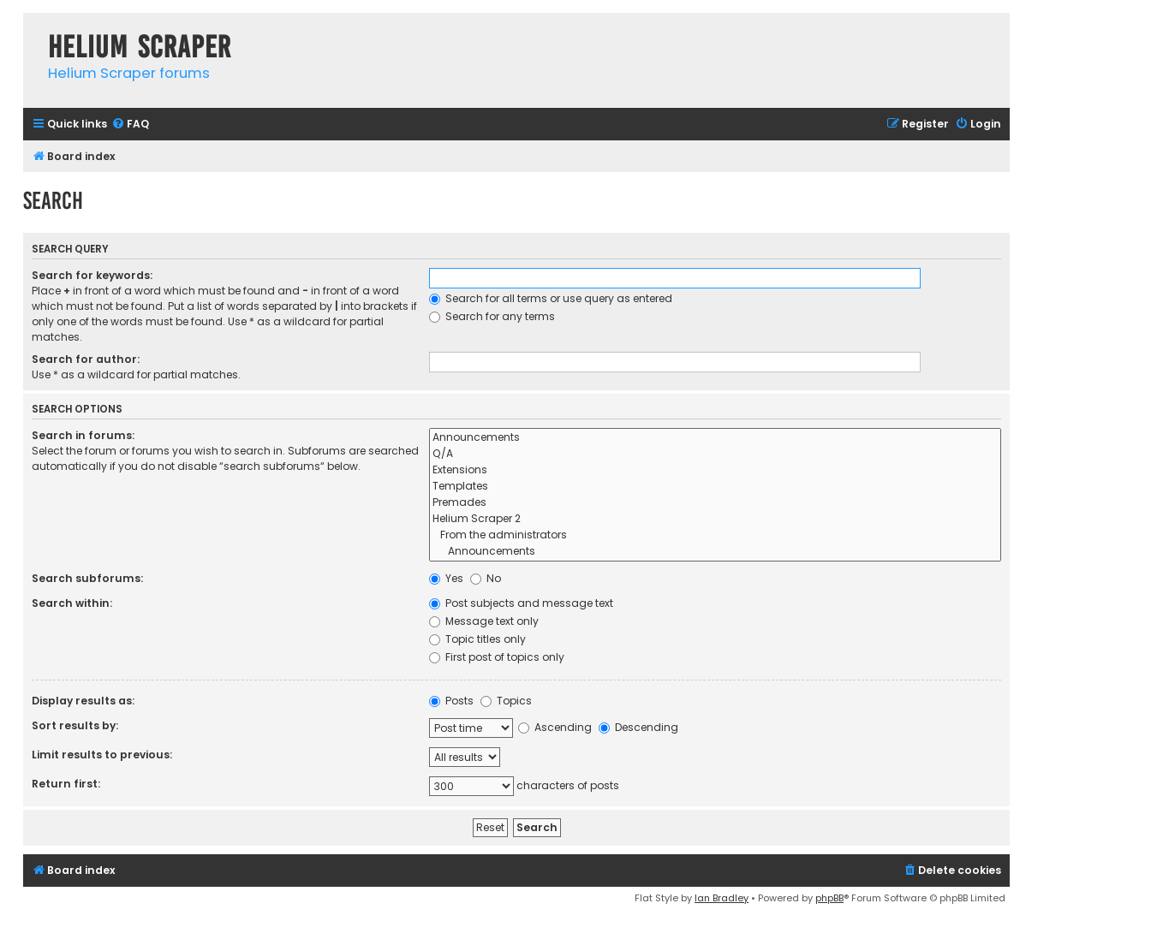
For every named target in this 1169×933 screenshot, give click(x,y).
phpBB (829, 898)
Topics (506, 700)
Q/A (715, 454)
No (485, 578)
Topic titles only (477, 639)
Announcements (715, 438)
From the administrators (715, 535)
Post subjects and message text (521, 603)
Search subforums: (87, 578)
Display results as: (83, 700)
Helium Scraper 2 (715, 519)
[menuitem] (130, 124)
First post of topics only (496, 657)
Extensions (715, 470)
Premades (715, 503)
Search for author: (86, 359)
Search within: (72, 603)
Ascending (555, 727)
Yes (446, 578)
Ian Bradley (722, 898)
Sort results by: (75, 725)
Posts (451, 700)
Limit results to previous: (102, 754)
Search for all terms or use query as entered (550, 298)
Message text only (484, 621)
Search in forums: (83, 435)
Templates (715, 486)
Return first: (66, 783)
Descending (638, 727)
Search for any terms (492, 316)
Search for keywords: (92, 275)
